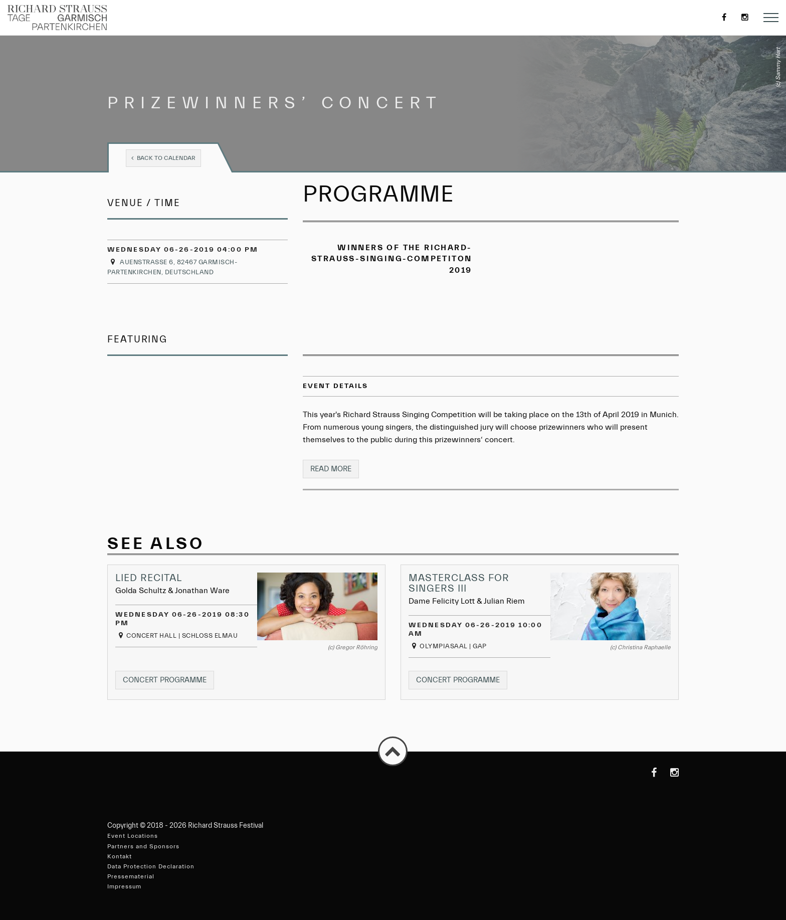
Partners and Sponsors (143, 846)
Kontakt (119, 856)
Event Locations (132, 835)
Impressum (124, 886)
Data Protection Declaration (150, 866)
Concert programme (168, 681)
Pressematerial (130, 876)
